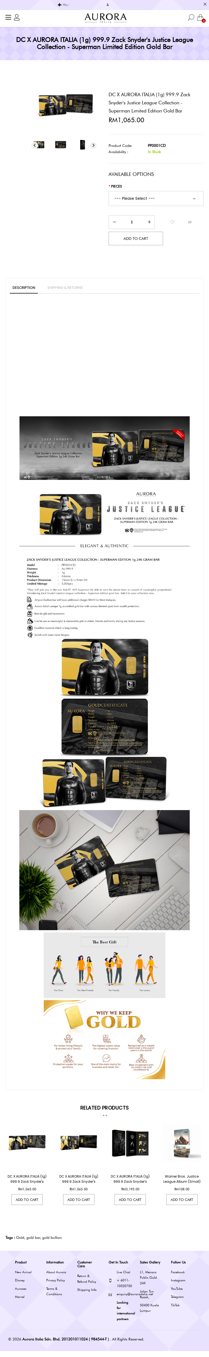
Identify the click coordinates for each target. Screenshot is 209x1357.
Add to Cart (27, 1205)
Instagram (178, 1286)
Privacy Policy (55, 1286)
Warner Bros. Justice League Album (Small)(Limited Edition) (182, 1187)
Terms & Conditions (54, 1297)
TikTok (175, 1311)
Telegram (177, 1303)
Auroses (20, 1294)
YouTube (177, 1294)
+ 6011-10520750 (120, 1289)
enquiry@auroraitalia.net (120, 1300)
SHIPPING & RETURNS (65, 287)
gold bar (33, 1243)
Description (24, 287)
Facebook (178, 1278)
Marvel (19, 1303)
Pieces (116, 186)
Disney (19, 1286)
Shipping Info (87, 1296)
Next (93, 145)
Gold (20, 1243)
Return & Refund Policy (86, 1285)
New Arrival (23, 1278)
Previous (34, 145)
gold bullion (52, 1243)
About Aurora (56, 1278)
